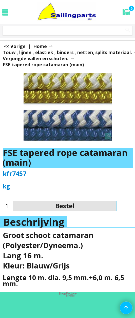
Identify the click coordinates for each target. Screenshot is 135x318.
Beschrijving (33, 222)
